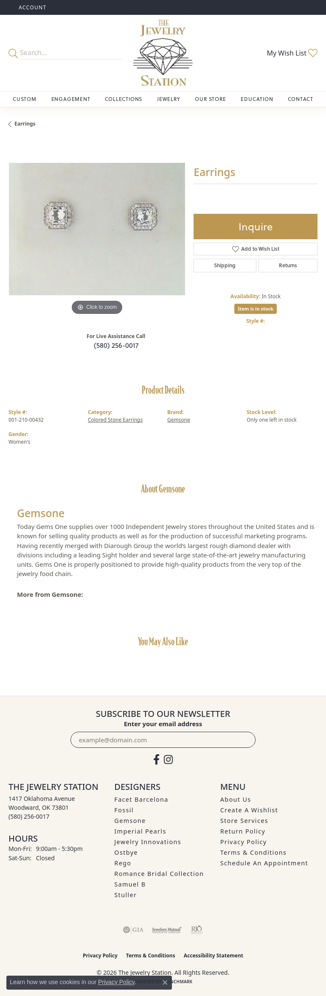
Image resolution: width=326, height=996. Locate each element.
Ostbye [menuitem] (126, 852)
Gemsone (178, 419)
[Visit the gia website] (133, 929)
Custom (25, 99)
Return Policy (243, 831)
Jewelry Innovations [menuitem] (147, 842)
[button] (32, 7)
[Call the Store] (29, 816)
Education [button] (257, 99)
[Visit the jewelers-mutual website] (166, 929)
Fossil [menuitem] (124, 810)
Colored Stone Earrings (115, 419)
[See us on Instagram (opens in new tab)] (168, 760)
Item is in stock (255, 308)
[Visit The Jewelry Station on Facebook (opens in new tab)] (156, 760)
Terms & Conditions (253, 852)
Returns (288, 265)
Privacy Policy (243, 842)
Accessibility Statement (213, 955)
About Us (235, 799)
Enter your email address (163, 723)
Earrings (25, 123)
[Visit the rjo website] (196, 929)
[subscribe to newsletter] (244, 739)
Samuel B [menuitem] (130, 884)
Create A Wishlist (249, 810)
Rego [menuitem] (122, 863)
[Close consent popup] (165, 982)
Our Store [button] (210, 99)
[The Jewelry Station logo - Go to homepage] (163, 53)
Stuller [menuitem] (125, 895)
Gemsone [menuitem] (130, 821)
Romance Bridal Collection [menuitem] (159, 874)
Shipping (225, 265)
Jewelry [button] (168, 99)
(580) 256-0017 (116, 345)
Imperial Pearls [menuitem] (140, 831)
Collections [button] (123, 99)
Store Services (244, 821)
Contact (300, 99)
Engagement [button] (70, 99)
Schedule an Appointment (264, 863)
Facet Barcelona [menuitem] (141, 799)
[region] (96, 229)
